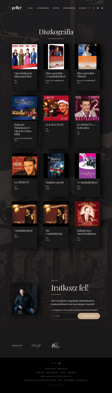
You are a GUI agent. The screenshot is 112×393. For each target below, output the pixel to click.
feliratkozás (88, 316)
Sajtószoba (72, 372)
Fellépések (56, 8)
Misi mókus (83, 8)
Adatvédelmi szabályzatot (74, 310)
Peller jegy (40, 372)
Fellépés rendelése (69, 8)
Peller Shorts (62, 369)
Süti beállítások (81, 380)
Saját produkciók (52, 372)
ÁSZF (60, 380)
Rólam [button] (30, 8)
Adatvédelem (69, 380)
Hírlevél (63, 372)
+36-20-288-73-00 (64, 376)
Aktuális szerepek (43, 8)
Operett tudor (50, 369)
